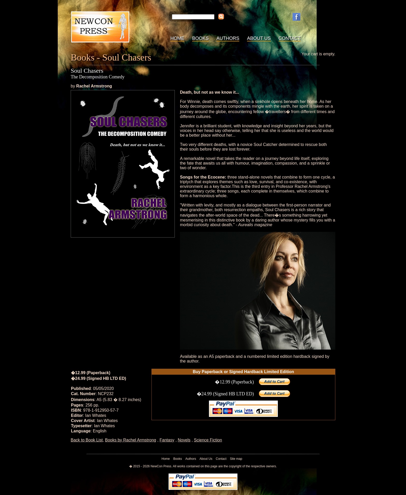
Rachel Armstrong (94, 86)
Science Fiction (208, 440)
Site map (236, 459)
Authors (227, 38)
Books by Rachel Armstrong (130, 440)
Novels (184, 440)
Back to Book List (87, 440)
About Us (259, 38)
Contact (290, 38)
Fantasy (167, 440)
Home (177, 38)
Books (200, 38)
